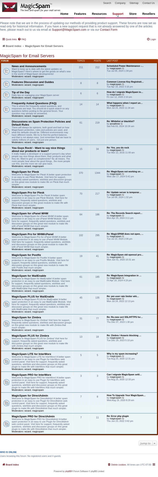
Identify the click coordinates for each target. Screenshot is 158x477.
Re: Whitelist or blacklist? (120, 121)
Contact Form (108, 29)
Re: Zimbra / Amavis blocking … (124, 335)
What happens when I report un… (125, 103)
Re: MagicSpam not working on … (125, 171)
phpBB (68, 471)
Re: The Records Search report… (124, 213)
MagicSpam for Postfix (26, 255)
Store (133, 13)
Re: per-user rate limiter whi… (123, 296)
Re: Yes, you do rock (118, 147)
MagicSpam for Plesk (25, 171)
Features (80, 13)
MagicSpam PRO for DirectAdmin (33, 416)
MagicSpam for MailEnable (29, 275)
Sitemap (133, 3)
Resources (99, 13)
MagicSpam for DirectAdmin (30, 395)
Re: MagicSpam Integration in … (124, 275)
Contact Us (149, 3)
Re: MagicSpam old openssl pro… (125, 254)
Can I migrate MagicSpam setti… (124, 374)
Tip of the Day (21, 92)
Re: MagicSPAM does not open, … (125, 234)
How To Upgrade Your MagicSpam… (126, 395)
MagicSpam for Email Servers (27, 56)
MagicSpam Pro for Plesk (28, 192)
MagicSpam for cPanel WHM (30, 213)
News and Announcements (29, 66)
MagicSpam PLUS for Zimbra (30, 335)
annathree (115, 123)
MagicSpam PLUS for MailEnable (33, 296)
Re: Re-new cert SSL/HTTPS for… (125, 317)
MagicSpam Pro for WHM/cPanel (32, 234)
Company (120, 3)
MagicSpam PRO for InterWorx (31, 374)
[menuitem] (22, 39)
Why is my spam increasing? (122, 353)
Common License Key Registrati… (125, 81)
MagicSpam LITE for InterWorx (31, 354)
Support (117, 14)
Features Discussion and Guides (33, 82)
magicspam (38, 76)
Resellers (148, 13)
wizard (27, 76)
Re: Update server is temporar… (124, 192)
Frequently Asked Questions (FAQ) (34, 103)
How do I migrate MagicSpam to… (125, 92)
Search (107, 3)
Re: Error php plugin (118, 416)
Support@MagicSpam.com (69, 29)
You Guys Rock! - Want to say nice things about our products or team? (38, 149)
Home (64, 13)
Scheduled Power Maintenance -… (125, 66)
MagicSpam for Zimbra (26, 317)
